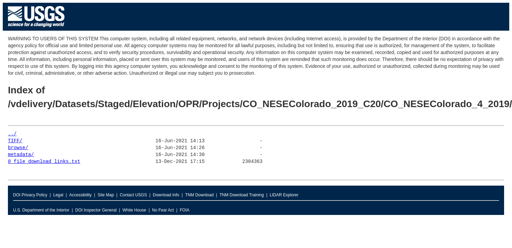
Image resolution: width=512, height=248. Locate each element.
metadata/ (21, 155)
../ (12, 134)
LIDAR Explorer (284, 195)
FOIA (184, 210)
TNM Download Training (241, 195)
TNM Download (199, 195)
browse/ (18, 148)
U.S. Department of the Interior (41, 210)
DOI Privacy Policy (30, 195)
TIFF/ (15, 141)
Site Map (105, 195)
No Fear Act (163, 210)
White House (134, 210)
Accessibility (80, 195)
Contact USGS (133, 195)
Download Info (166, 195)
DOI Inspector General (96, 210)
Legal (58, 195)
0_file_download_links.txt (44, 161)
